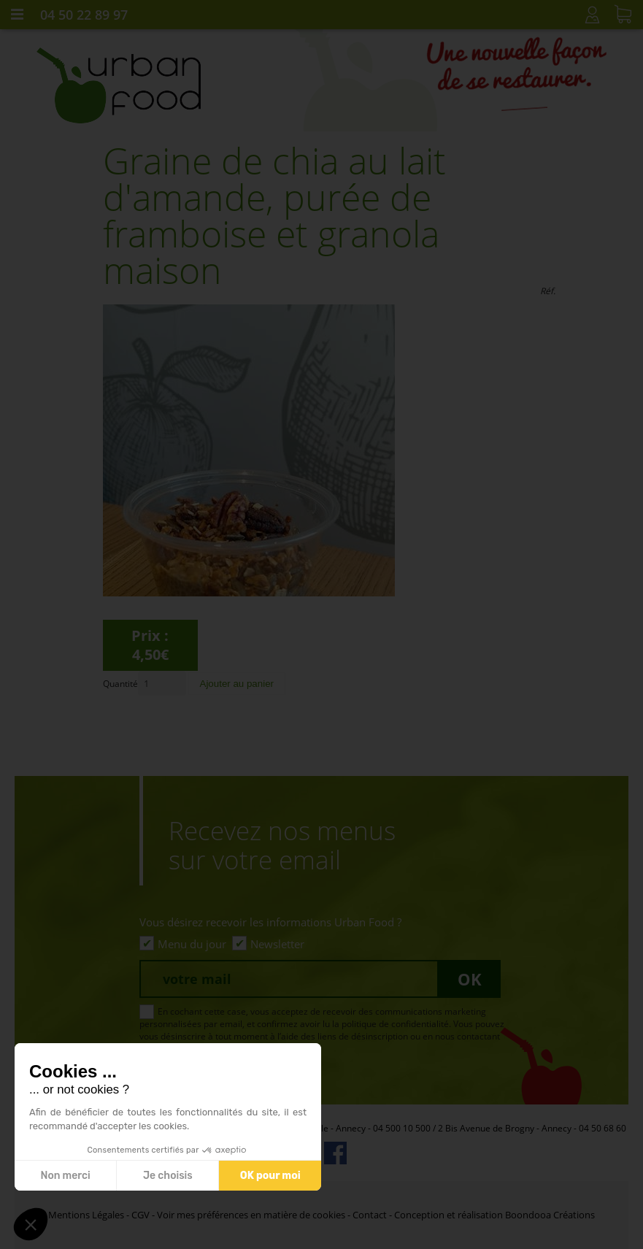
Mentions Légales (86, 1214)
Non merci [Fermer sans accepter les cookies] (65, 1175)
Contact (370, 1214)
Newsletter (277, 944)
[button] (30, 1224)
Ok (470, 979)
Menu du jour (192, 944)
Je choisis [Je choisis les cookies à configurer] (168, 1175)
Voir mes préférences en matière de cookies (251, 1214)
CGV (140, 1214)
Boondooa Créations (550, 1214)
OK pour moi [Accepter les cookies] (270, 1175)
